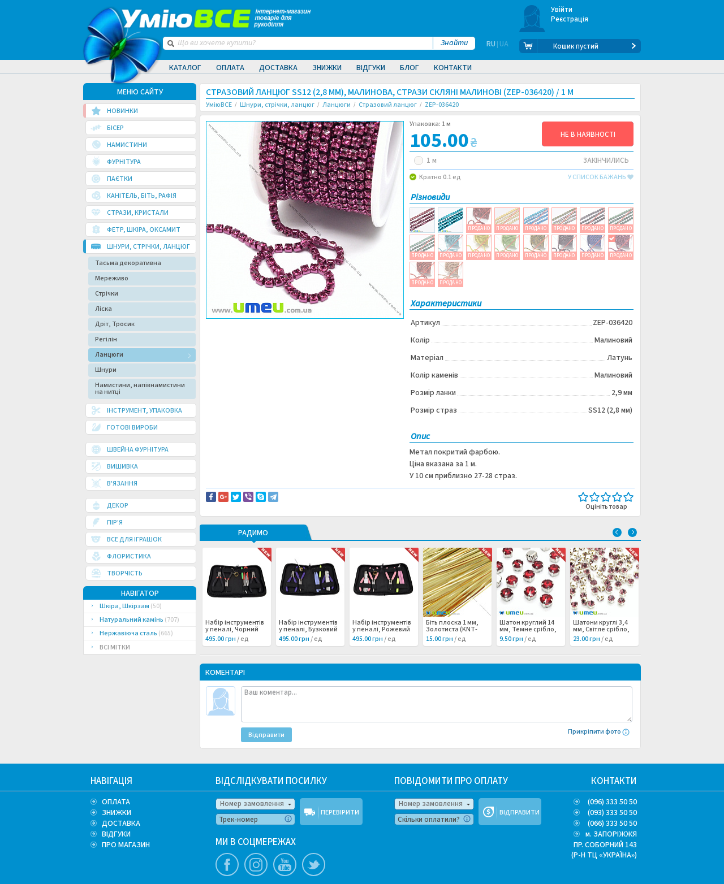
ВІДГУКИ (116, 834)
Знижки (327, 67)
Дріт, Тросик (115, 324)
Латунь (227, 340)
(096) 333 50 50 (612, 802)
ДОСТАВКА (121, 823)
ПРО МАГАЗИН (126, 845)
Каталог (185, 67)
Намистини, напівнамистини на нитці (140, 388)
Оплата (230, 67)
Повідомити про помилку (346, 328)
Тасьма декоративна (128, 263)
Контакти (453, 67)
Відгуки (370, 67)
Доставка (278, 67)
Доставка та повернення (254, 328)
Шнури (106, 370)
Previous (617, 532)
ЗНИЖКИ (116, 813)
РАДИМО (253, 533)
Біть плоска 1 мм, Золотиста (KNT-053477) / (456, 629)
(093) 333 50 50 (612, 813)
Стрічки (106, 293)
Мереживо (111, 278)
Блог (409, 67)
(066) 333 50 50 (612, 823)
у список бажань (601, 177)
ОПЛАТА (116, 802)
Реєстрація (570, 19)
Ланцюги (109, 354)
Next (632, 532)
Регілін (106, 339)
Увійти (562, 10)
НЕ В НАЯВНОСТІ (588, 134)
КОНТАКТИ (614, 781)
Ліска (103, 309)
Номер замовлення (252, 804)
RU (490, 46)
